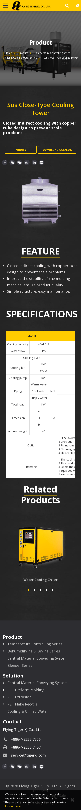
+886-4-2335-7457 (26, 747)
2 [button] (35, 590)
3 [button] (41, 590)
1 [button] (29, 590)
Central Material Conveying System (37, 658)
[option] (40, 200)
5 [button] (53, 590)
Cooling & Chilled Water (27, 711)
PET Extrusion (19, 697)
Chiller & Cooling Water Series (20, 57)
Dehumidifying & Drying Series (33, 651)
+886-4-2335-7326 (26, 739)
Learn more (13, 806)
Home (8, 53)
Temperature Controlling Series (52, 53)
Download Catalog (57, 150)
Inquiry (20, 150)
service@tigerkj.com (28, 755)
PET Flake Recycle (22, 704)
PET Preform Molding (25, 689)
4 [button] (47, 590)
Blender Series (19, 665)
